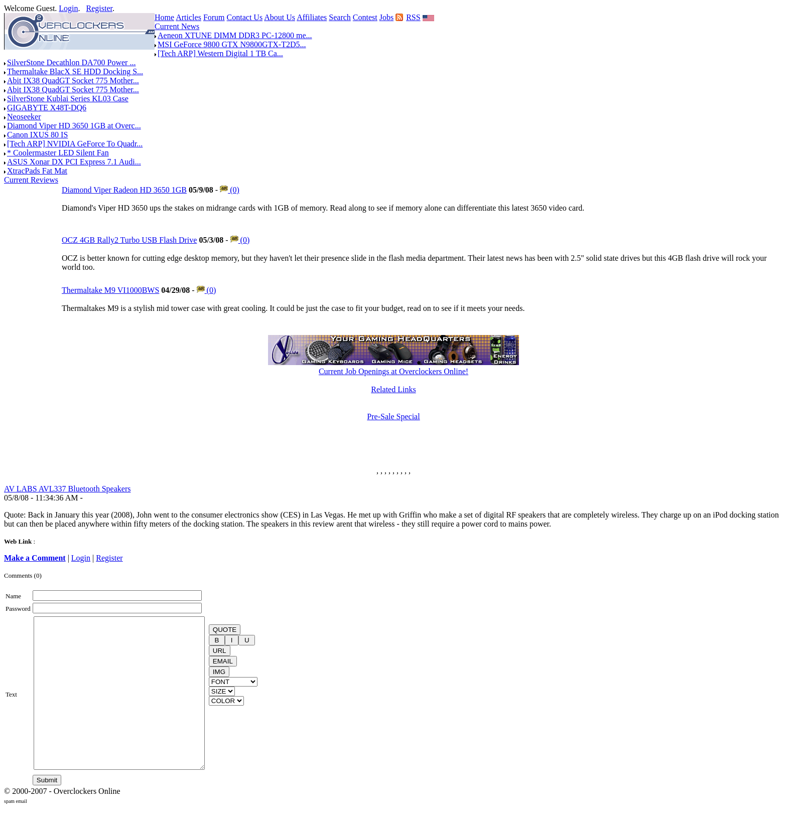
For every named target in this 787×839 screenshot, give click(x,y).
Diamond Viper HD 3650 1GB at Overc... (74, 125)
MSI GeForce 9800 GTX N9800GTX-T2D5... (232, 44)
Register (99, 8)
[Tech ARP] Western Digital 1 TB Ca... (220, 53)
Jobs (386, 17)
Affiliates (312, 17)
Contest (365, 17)
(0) (229, 190)
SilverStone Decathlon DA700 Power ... (71, 62)
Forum (214, 17)
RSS (413, 17)
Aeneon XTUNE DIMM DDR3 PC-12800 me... (235, 35)
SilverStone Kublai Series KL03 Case (67, 98)
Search (340, 17)
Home (164, 17)
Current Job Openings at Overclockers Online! (393, 371)
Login (68, 8)
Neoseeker (24, 116)
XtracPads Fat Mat (37, 170)
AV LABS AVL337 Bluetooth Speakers (67, 488)
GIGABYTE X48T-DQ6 (46, 107)
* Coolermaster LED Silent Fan (58, 152)
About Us (279, 17)
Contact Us (245, 17)
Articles (188, 17)
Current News (177, 26)
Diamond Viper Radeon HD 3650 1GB (124, 190)
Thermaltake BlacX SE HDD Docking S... (75, 71)
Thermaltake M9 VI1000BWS (110, 290)
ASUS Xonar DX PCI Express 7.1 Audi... (74, 161)
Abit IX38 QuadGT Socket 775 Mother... (73, 80)
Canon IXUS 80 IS (37, 134)
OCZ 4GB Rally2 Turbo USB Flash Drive (129, 240)
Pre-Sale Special (393, 416)
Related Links (393, 389)
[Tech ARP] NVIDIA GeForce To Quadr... (75, 143)
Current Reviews (31, 180)
